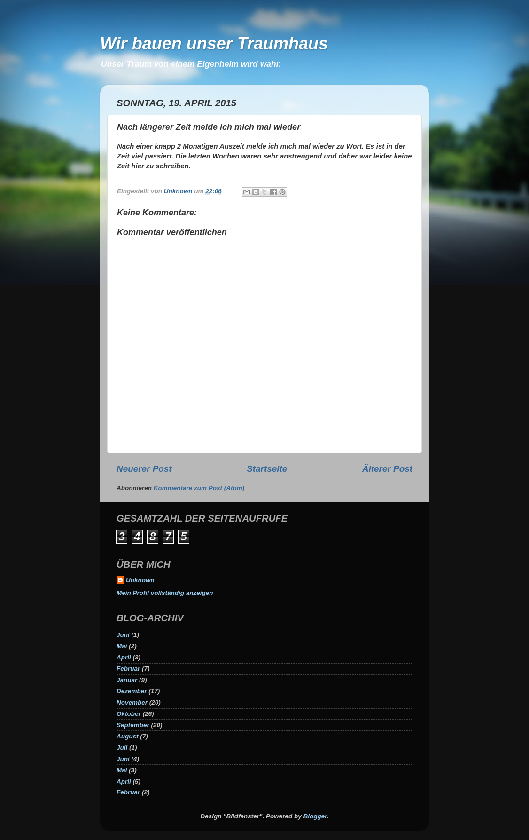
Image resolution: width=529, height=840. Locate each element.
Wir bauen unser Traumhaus (214, 43)
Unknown (140, 580)
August (128, 736)
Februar (128, 668)
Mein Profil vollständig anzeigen (165, 592)
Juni (123, 634)
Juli (122, 747)
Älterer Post (387, 469)
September (133, 725)
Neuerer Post (144, 469)
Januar (127, 679)
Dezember (132, 691)
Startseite (267, 469)
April (124, 657)
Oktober (129, 713)
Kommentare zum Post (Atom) (199, 487)
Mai (122, 646)
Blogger (315, 816)
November (132, 702)
